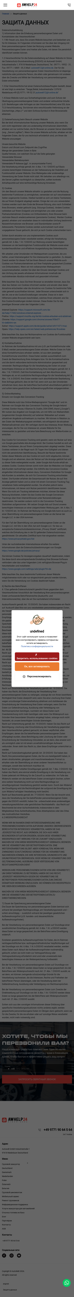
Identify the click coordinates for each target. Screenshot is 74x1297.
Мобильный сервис (10, 1196)
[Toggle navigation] (5, 5)
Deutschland (7, 1168)
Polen (4, 1180)
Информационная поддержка (15, 1204)
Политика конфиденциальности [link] (37, 646)
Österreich (6, 1184)
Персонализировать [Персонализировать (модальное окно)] (37, 676)
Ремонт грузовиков (10, 1200)
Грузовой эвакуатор (11, 1164)
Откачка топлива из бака (13, 1213)
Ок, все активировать (37, 666)
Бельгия (5, 1188)
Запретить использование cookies (37, 656)
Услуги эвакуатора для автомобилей (18, 1208)
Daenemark (6, 1172)
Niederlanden (7, 1176)
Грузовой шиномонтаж (12, 1192)
